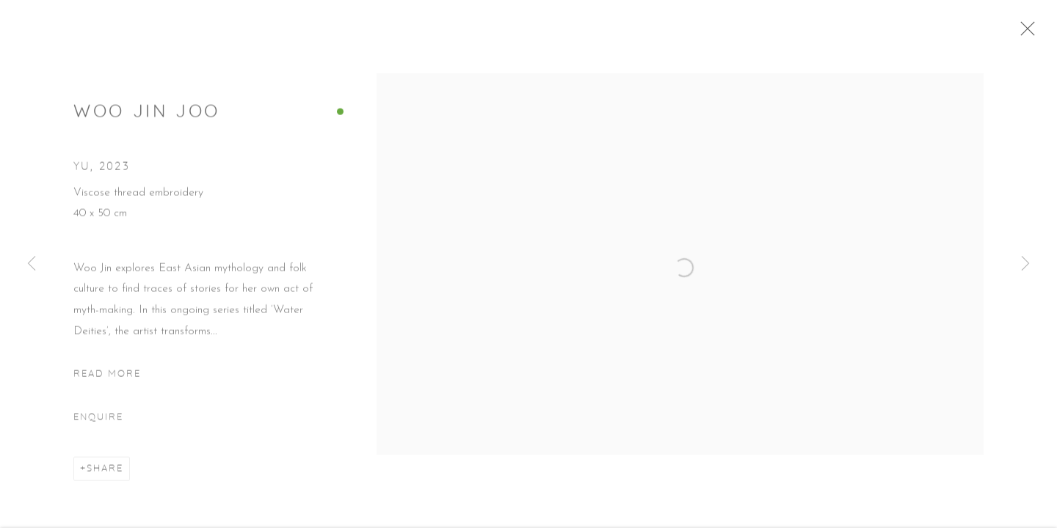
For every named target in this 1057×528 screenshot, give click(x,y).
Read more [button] (107, 380)
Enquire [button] (98, 423)
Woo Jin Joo (146, 119)
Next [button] (1025, 264)
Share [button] (105, 475)
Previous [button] (31, 264)
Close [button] (1032, 33)
